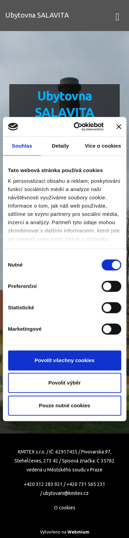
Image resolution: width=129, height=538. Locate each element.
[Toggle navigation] (117, 16)
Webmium (78, 531)
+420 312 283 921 (43, 484)
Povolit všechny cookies (64, 360)
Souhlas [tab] (22, 146)
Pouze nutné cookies (64, 405)
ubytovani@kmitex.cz (66, 493)
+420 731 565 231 (85, 484)
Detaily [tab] (60, 146)
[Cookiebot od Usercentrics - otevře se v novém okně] (77, 126)
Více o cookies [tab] (103, 146)
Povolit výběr (64, 383)
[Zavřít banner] (118, 126)
